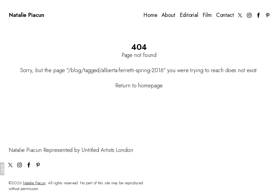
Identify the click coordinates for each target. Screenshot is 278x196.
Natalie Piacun (34, 183)
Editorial (189, 15)
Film (207, 15)
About (168, 15)
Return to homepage (138, 86)
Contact (225, 15)
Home (150, 15)
